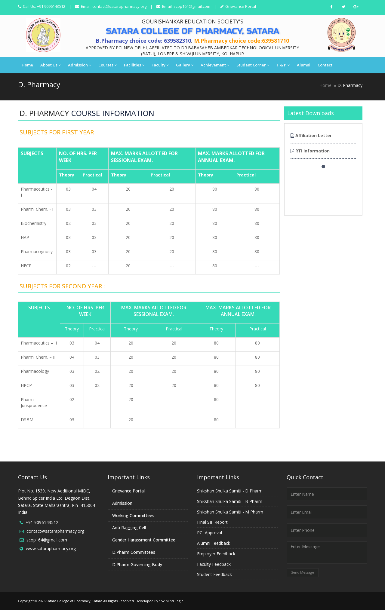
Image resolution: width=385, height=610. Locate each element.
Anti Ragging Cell (129, 527)
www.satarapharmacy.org (51, 548)
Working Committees (133, 515)
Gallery (184, 65)
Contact (325, 65)
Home (27, 65)
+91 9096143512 (42, 522)
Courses (107, 65)
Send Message (302, 572)
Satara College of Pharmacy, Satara (74, 601)
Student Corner (252, 65)
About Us (50, 65)
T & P (283, 65)
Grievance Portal (240, 6)
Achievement (215, 65)
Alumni (303, 65)
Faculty (160, 65)
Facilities (134, 65)
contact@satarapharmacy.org (119, 6)
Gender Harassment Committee (143, 540)
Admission (79, 65)
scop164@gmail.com (192, 6)
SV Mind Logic (172, 601)
